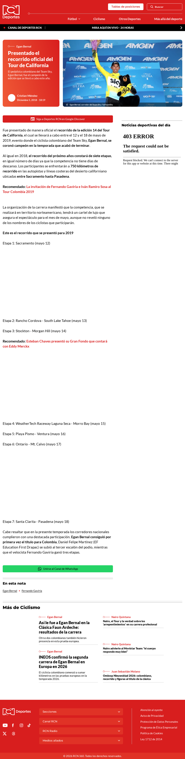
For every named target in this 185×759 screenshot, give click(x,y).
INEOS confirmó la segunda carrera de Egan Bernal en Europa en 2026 (63, 662)
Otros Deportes (130, 19)
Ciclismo (99, 19)
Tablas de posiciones (125, 6)
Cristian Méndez (27, 95)
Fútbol (72, 19)
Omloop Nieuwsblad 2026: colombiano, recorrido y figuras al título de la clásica (127, 677)
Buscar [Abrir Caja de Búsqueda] (157, 6)
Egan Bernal (10, 591)
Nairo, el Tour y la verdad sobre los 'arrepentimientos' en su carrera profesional (130, 623)
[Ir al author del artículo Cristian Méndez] (12, 98)
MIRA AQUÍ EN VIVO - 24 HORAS (113, 27)
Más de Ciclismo (21, 607)
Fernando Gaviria (32, 591)
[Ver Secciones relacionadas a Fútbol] (79, 19)
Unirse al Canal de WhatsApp (58, 569)
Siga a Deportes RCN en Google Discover (58, 119)
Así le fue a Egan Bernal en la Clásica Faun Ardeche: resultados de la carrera (64, 627)
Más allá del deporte (168, 19)
